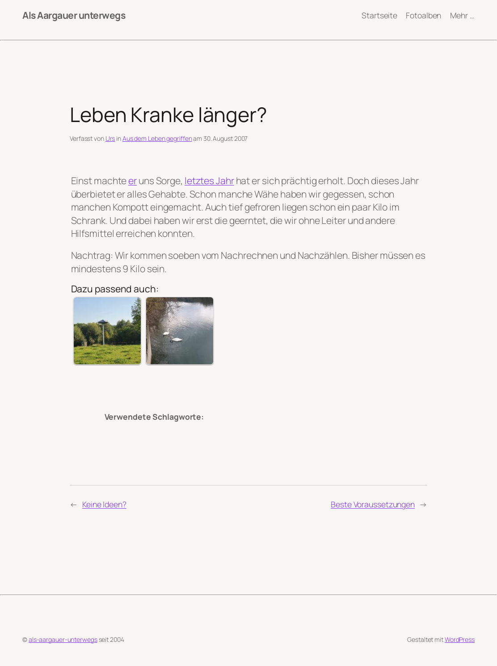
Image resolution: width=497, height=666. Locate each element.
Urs (110, 138)
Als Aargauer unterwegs (73, 15)
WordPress (460, 639)
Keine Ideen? (104, 504)
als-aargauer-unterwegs (63, 639)
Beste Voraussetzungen (373, 504)
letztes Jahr (209, 180)
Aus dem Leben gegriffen (157, 138)
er (132, 180)
